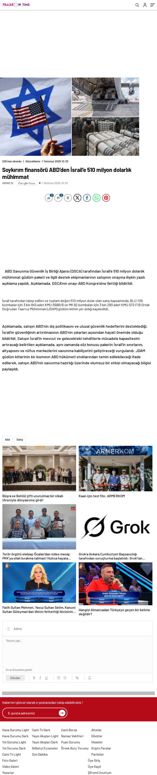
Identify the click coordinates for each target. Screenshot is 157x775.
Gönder (15, 678)
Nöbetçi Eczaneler (45, 748)
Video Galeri (10, 766)
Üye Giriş (94, 760)
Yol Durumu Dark (14, 748)
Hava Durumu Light (15, 730)
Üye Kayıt (94, 766)
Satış (20, 439)
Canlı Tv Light (11, 754)
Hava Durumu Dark (15, 736)
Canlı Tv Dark (41, 730)
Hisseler (97, 742)
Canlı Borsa (69, 730)
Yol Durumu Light (14, 742)
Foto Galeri (9, 760)
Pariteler (97, 754)
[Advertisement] (78, 42)
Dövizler (97, 736)
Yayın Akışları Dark (45, 742)
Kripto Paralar (101, 748)
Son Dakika (40, 754)
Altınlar (96, 730)
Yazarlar (8, 773)
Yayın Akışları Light (45, 736)
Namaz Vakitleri (72, 736)
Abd (7, 439)
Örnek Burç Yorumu (75, 748)
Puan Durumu (70, 742)
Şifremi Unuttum (99, 773)
